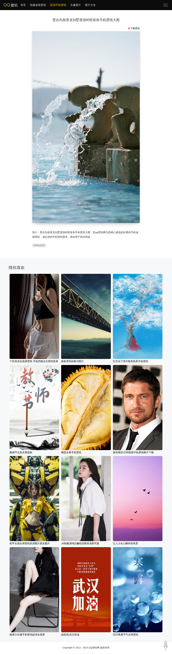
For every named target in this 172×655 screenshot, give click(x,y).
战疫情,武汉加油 (70, 634)
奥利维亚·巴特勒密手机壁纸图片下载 (133, 452)
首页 (23, 5)
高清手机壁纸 (58, 5)
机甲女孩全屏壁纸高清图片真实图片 (30, 543)
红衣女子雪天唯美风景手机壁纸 (130, 361)
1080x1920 (39, 245)
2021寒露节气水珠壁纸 (125, 634)
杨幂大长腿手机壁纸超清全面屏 (27, 634)
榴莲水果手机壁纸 (71, 452)
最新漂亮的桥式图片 (72, 361)
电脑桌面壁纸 (38, 5)
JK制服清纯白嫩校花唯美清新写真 (80, 543)
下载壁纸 (135, 28)
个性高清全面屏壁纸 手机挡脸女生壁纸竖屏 (34, 361)
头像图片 (75, 5)
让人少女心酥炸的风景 (125, 543)
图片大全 (90, 5)
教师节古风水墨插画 (21, 452)
